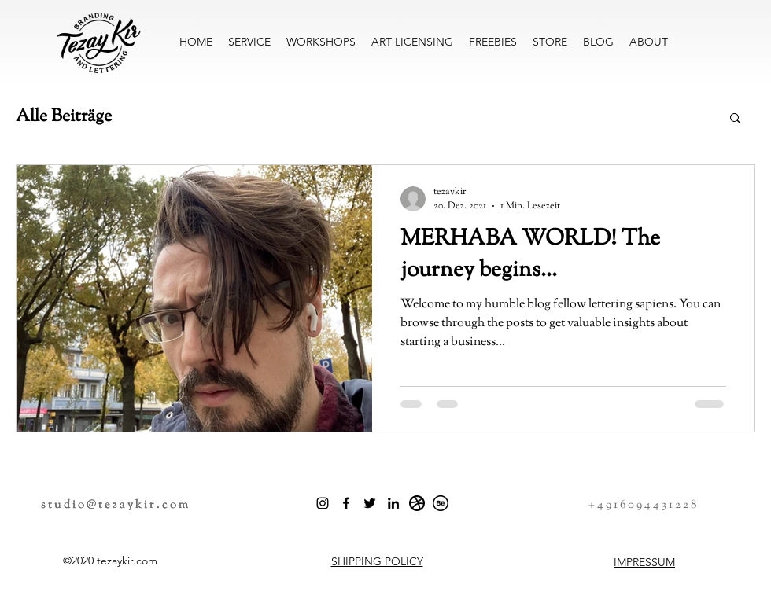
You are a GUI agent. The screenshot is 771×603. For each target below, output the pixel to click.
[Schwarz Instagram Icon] (322, 503)
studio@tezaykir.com (115, 505)
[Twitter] (370, 503)
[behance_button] (440, 503)
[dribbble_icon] (417, 503)
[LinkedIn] (393, 503)
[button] (735, 119)
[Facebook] (346, 503)
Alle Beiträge (64, 117)
